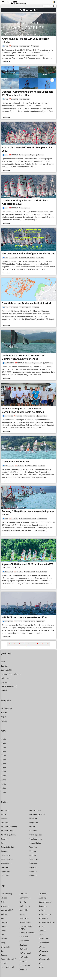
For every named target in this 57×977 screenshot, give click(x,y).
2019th (3, 764)
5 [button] (33, 644)
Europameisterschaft (8, 959)
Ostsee (32, 827)
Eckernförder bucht (8, 847)
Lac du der (5, 876)
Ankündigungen (6, 709)
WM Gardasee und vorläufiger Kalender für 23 (28, 253)
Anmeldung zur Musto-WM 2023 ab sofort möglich (25, 40)
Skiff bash (23, 949)
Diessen (4, 939)
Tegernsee (33, 847)
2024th (3, 784)
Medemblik (24, 910)
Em (2, 951)
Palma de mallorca (27, 933)
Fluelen (3, 963)
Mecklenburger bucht (37, 814)
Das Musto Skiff (6, 670)
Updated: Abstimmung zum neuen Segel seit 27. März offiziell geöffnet (27, 93)
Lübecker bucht (35, 810)
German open (25, 898)
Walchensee (34, 859)
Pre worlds (24, 937)
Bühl (2, 918)
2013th (3, 739)
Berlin (3, 902)
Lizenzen (4, 690)
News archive (25, 922)
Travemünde (43, 918)
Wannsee (32, 867)
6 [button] (37, 644)
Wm (40, 963)
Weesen (42, 947)
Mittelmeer (33, 818)
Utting (41, 935)
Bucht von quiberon (8, 835)
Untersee (32, 851)
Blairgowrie (5, 906)
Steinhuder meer (35, 839)
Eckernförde (5, 947)
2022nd (3, 776)
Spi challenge (25, 965)
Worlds (41, 967)
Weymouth (33, 871)
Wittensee (33, 876)
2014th (3, 743)
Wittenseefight (44, 959)
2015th (3, 747)
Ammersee (5, 810)
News (3, 662)
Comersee (4, 839)
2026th (3, 792)
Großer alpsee (6, 863)
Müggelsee (33, 823)
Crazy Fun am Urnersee (15, 461)
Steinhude (43, 894)
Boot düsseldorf (7, 910)
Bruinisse (4, 914)
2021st (3, 772)
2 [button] (19, 644)
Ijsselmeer (4, 867)
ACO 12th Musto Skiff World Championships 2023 (27, 149)
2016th (3, 751)
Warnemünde (44, 943)
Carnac (3, 926)
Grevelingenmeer (7, 859)
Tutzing (41, 926)
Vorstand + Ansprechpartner (11, 674)
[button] (54, 5)
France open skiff (7, 967)
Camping (4, 922)
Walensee (33, 863)
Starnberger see (35, 835)
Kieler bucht (5, 871)
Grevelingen (5, 855)
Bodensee (4, 823)
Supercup (42, 898)
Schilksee (23, 945)
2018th (3, 759)
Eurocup (4, 955)
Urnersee (32, 855)
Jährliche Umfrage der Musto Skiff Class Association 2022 (25, 202)
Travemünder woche (47, 922)
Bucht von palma (7, 831)
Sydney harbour (35, 843)
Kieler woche (25, 906)
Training (42, 910)
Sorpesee (33, 831)
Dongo (3, 943)
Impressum (5, 682)
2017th (3, 755)
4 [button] (28, 644)
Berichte (4, 713)
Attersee (4, 818)
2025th (3, 788)
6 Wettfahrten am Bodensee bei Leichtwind (26, 303)
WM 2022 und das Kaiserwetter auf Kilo (24, 617)
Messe (22, 914)
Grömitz (23, 902)
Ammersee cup (6, 894)
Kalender (4, 666)
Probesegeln (5, 678)
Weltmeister (43, 951)
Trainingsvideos (45, 914)
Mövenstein (24, 918)
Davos (3, 843)
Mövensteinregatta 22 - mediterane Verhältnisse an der (23, 410)
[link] (28, 38)
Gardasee (4, 851)
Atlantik (3, 814)
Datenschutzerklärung (9, 686)
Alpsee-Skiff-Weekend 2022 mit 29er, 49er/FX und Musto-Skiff (27, 566)
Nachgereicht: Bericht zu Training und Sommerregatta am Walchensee (23, 357)
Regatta (3, 717)
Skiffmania (24, 957)
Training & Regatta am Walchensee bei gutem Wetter (28, 513)
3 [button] (23, 644)
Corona (3, 931)
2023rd (3, 780)
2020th (3, 768)
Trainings (4, 721)
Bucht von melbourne (9, 827)
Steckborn (23, 969)
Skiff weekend (25, 953)
